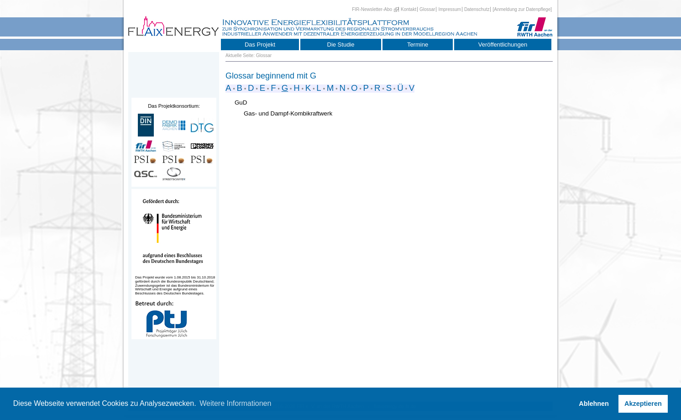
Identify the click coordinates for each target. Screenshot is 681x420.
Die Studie (341, 44)
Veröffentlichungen (502, 44)
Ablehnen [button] (594, 403)
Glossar (427, 9)
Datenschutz (477, 9)
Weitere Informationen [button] (235, 403)
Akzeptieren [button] (643, 403)
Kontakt (408, 9)
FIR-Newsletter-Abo (372, 9)
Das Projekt (260, 44)
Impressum (449, 9)
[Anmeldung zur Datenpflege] (522, 9)
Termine (417, 44)
